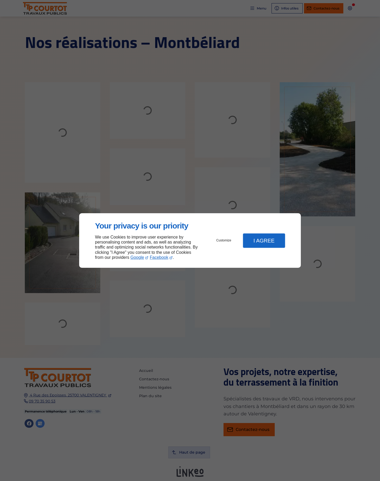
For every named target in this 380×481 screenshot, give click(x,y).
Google (137, 257)
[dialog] (190, 240)
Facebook (159, 257)
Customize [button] (223, 240)
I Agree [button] (263, 241)
